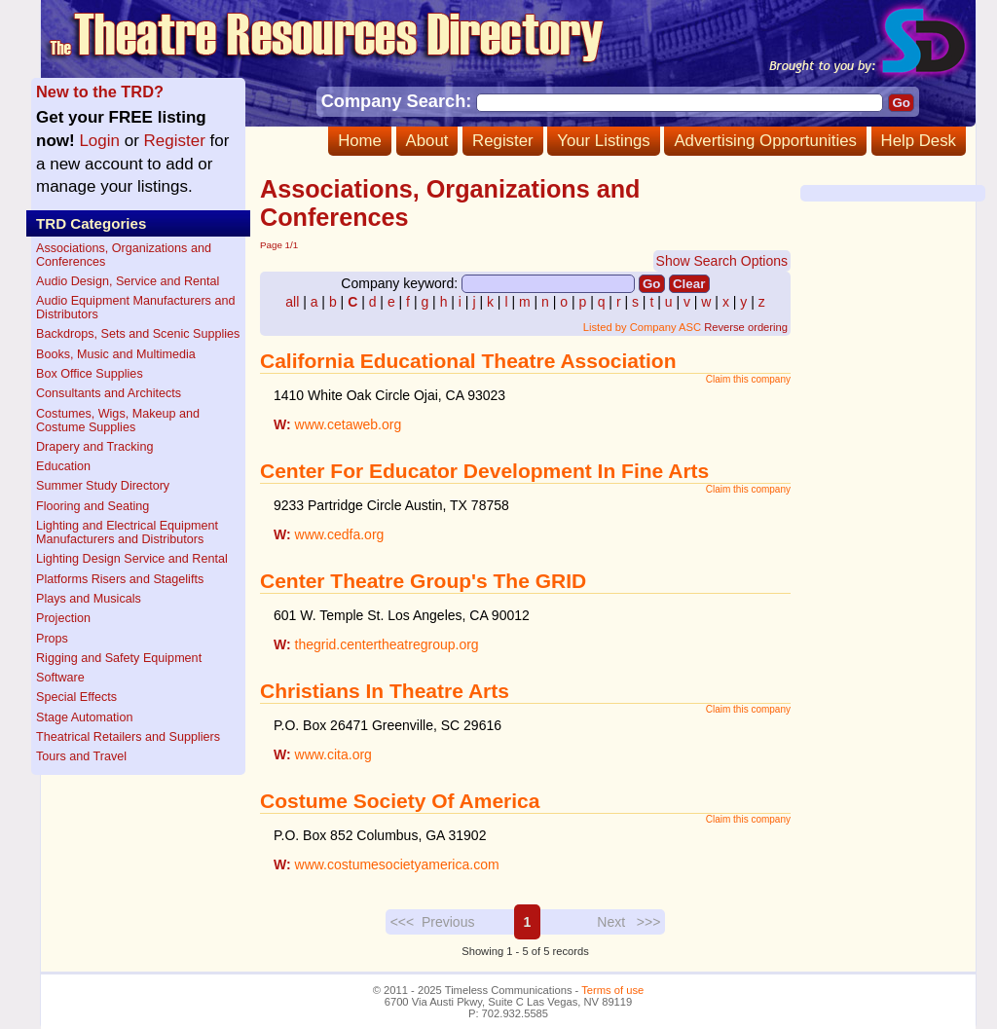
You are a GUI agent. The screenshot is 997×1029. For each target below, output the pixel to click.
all (292, 302)
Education (63, 466)
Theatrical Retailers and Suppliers (128, 737)
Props (52, 638)
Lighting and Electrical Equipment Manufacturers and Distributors (127, 532)
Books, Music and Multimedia (116, 354)
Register (503, 140)
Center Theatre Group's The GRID (423, 581)
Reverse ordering (746, 327)
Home (360, 140)
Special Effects (76, 697)
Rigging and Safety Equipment (119, 658)
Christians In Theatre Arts (384, 691)
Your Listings (603, 140)
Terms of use (612, 990)
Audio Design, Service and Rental (127, 281)
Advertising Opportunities (765, 140)
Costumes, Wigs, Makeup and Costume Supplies (118, 420)
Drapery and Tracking (94, 447)
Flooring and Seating (92, 506)
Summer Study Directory (102, 486)
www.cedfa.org (340, 534)
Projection (63, 618)
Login (99, 140)
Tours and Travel (81, 756)
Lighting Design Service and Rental (132, 559)
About (427, 140)
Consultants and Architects (108, 393)
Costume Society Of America (399, 801)
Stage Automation (84, 717)
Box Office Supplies (89, 374)
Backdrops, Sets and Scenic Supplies (138, 334)
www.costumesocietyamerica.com (397, 864)
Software (60, 677)
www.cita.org (333, 754)
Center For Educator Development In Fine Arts (484, 470)
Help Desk (918, 140)
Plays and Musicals (88, 599)
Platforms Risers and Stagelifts (119, 579)
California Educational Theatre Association (468, 360)
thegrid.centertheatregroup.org (387, 644)
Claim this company (748, 379)
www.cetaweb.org (348, 424)
